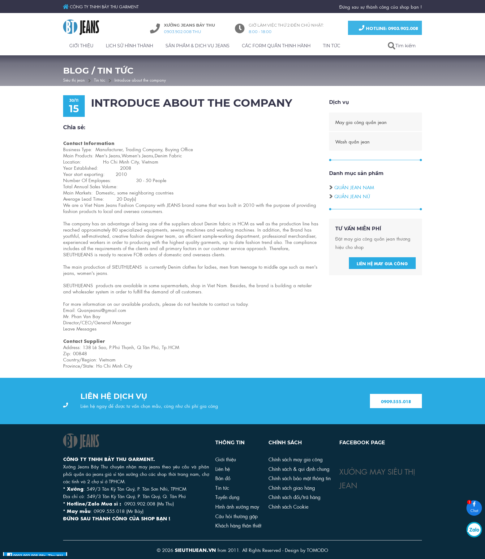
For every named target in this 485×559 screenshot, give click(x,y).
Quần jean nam (354, 188)
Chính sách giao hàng (291, 487)
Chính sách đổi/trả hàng (294, 496)
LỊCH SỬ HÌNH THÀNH (129, 46)
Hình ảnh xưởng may (237, 506)
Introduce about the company (140, 79)
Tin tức (99, 79)
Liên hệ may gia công (382, 264)
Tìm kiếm (405, 46)
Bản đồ (222, 478)
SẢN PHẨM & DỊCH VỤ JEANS (197, 46)
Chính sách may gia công (295, 459)
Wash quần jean (352, 142)
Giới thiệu (225, 459)
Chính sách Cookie (288, 506)
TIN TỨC (331, 46)
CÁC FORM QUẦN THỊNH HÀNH (276, 46)
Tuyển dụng (227, 496)
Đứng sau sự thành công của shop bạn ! (380, 6)
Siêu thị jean (74, 79)
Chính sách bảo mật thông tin (299, 478)
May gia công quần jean (361, 123)
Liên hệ (222, 468)
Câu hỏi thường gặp (236, 516)
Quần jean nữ (352, 197)
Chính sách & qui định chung (298, 468)
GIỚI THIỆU (81, 46)
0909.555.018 (396, 401)
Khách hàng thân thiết (238, 525)
